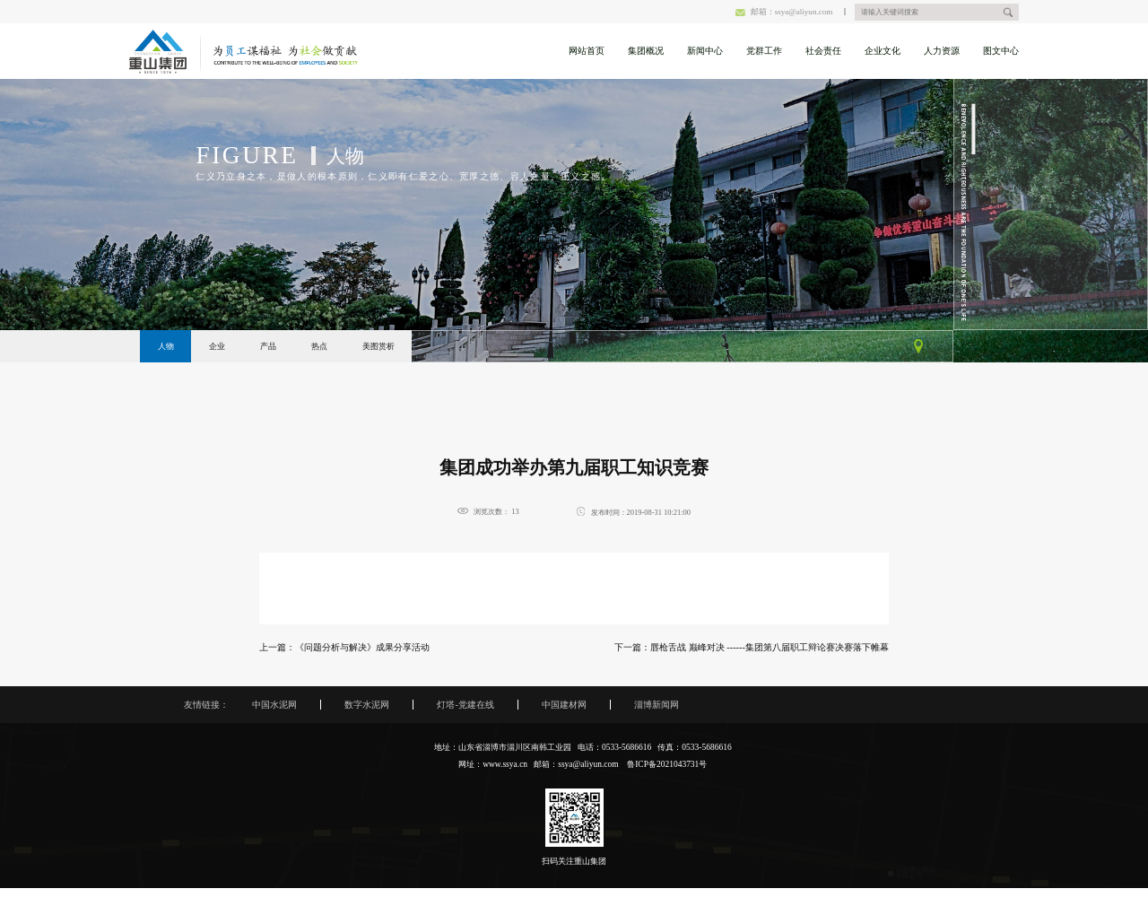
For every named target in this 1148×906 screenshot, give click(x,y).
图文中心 (1001, 51)
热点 (319, 346)
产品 (268, 346)
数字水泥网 (366, 705)
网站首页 (586, 51)
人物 (166, 346)
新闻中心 (705, 51)
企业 (217, 346)
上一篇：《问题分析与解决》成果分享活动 (344, 647)
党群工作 (764, 51)
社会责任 (823, 51)
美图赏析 (378, 346)
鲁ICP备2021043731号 (667, 764)
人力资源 (942, 51)
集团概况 (646, 51)
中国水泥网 (274, 705)
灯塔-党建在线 (465, 705)
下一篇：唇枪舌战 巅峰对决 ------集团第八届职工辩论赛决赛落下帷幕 (751, 647)
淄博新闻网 (656, 705)
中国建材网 (564, 705)
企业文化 (882, 51)
